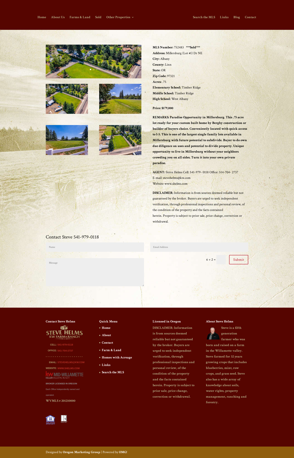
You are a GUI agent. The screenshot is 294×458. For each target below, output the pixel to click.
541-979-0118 (65, 344)
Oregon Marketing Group (81, 452)
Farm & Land (111, 350)
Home (42, 17)
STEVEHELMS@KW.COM (71, 362)
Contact (250, 17)
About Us (58, 17)
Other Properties (119, 17)
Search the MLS (203, 17)
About (106, 335)
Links (223, 17)
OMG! (123, 452)
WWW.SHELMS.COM (69, 368)
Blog (236, 17)
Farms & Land (80, 17)
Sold (99, 17)
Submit (238, 259)
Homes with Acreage (117, 357)
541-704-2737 (65, 350)
